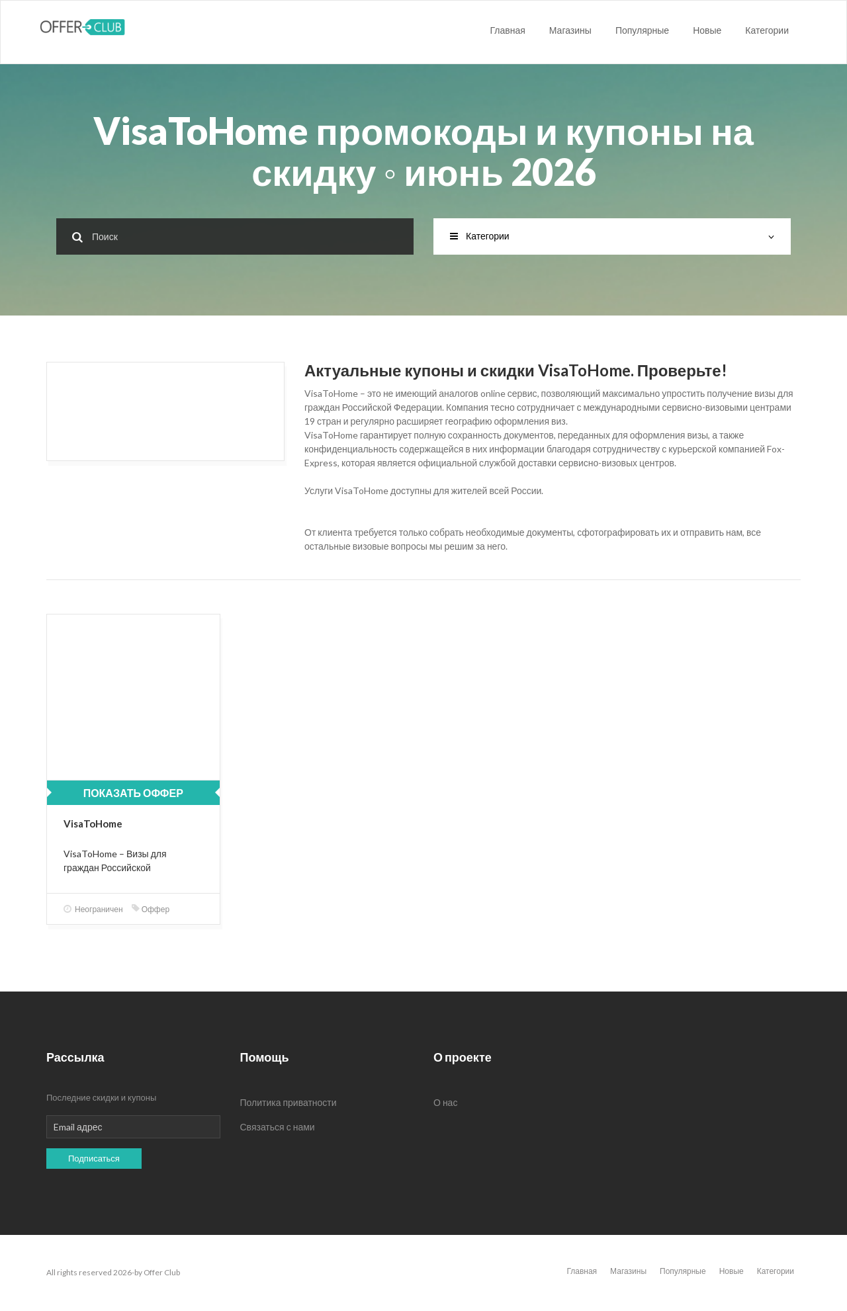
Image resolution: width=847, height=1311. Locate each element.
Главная (507, 30)
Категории (767, 30)
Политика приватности (288, 1102)
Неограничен (93, 909)
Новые (707, 30)
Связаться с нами (277, 1126)
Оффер (150, 909)
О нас (445, 1102)
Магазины (570, 30)
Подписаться (94, 1158)
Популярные (642, 30)
